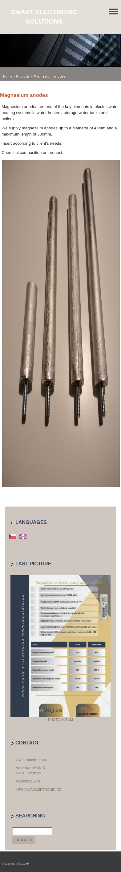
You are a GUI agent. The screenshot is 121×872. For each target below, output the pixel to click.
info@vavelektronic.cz (38, 789)
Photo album (60, 719)
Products (23, 76)
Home (7, 76)
